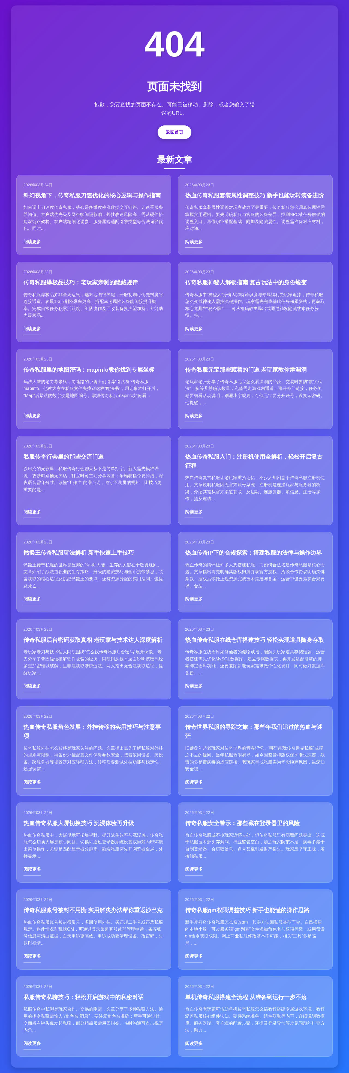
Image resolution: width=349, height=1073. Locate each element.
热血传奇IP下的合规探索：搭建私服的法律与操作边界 (253, 552)
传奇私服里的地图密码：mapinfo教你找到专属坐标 (88, 369)
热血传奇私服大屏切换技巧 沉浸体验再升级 (78, 823)
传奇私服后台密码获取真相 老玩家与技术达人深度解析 (93, 640)
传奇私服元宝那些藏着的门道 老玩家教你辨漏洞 (246, 369)
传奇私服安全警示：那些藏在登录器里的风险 (242, 823)
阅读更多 (32, 241)
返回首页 (174, 132)
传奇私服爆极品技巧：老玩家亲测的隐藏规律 (80, 282)
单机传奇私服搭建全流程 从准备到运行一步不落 (246, 997)
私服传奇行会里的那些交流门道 (63, 456)
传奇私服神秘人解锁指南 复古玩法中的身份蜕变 (246, 282)
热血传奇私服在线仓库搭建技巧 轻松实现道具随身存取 (254, 640)
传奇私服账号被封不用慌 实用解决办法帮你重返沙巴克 (93, 910)
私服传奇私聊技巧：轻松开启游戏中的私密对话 (83, 997)
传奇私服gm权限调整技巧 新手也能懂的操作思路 (247, 910)
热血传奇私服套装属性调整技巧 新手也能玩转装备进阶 (254, 195)
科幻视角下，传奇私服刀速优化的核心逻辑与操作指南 (92, 195)
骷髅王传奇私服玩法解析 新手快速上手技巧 (78, 552)
